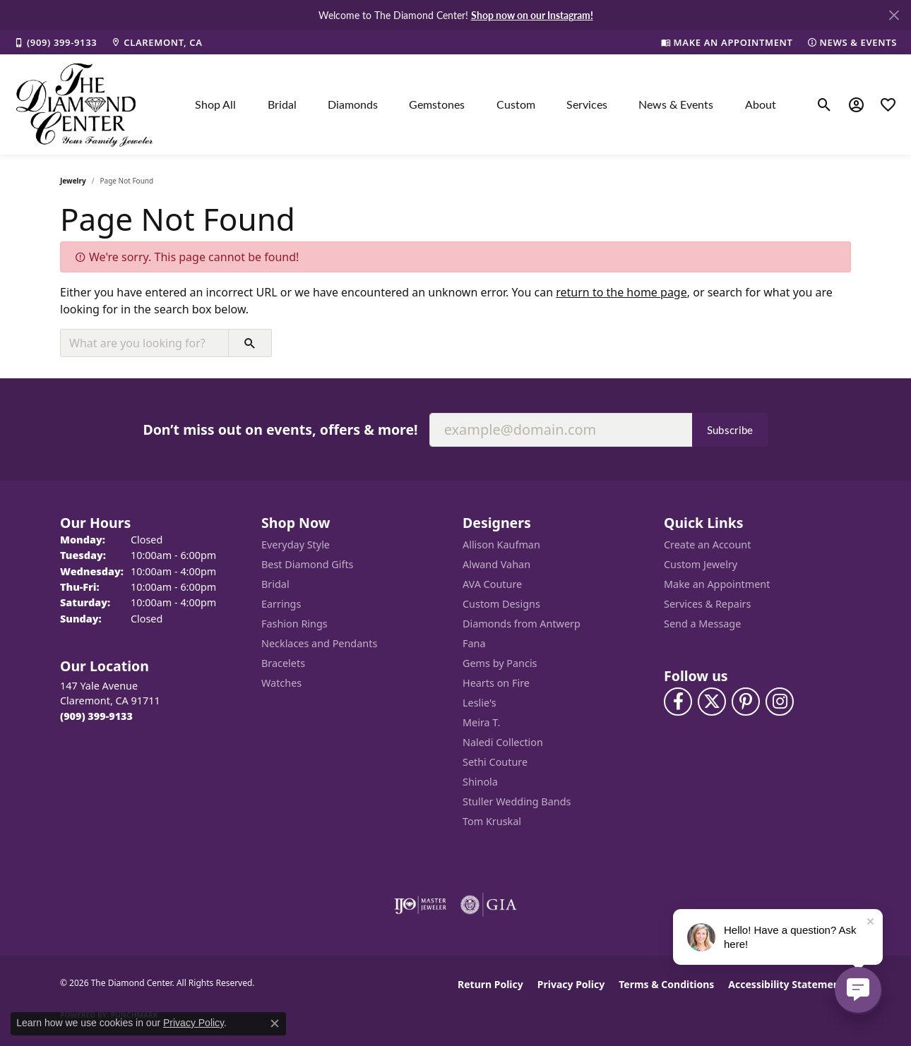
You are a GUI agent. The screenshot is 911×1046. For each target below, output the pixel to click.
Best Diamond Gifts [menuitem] (307, 564)
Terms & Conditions (666, 984)
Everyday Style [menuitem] (295, 544)
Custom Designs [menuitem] (501, 604)
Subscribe (730, 430)
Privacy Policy (571, 984)
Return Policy (490, 984)
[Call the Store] (96, 716)
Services (586, 104)
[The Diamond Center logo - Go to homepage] (84, 104)
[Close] (894, 15)
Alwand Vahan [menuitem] (496, 564)
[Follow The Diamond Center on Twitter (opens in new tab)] (712, 701)
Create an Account (707, 544)
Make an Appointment (717, 584)
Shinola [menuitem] (480, 781)
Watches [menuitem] (281, 683)
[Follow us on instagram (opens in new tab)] (780, 701)
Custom (515, 104)
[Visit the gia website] (488, 904)
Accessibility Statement (786, 984)
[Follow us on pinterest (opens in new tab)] (746, 701)
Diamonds (353, 104)
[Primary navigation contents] (485, 104)
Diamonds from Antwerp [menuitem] (521, 623)
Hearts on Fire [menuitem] (496, 683)
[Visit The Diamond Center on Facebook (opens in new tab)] (678, 701)
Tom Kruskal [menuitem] (492, 821)
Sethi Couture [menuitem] (495, 762)
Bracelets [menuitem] (283, 663)
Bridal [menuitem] (275, 584)
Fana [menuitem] (474, 643)
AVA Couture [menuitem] (492, 584)
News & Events (675, 104)
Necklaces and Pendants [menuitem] (319, 643)
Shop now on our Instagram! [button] (532, 15)
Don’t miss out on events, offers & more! (280, 429)
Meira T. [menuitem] (481, 722)
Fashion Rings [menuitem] (294, 623)
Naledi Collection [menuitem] (503, 742)
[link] (55, 42)
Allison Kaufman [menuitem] (501, 544)
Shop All (215, 104)
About (760, 104)
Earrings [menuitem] (281, 604)
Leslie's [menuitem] (479, 702)
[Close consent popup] (274, 1023)
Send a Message (702, 623)
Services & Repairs (707, 604)
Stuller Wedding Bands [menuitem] (517, 801)
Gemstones (437, 104)
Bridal (282, 104)
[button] (824, 104)
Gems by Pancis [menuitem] (500, 663)
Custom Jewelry (700, 564)
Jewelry (73, 181)
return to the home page (621, 292)
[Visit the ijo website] (420, 904)
